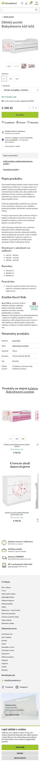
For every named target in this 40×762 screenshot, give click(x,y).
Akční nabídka (6, 637)
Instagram (24, 687)
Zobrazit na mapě (12, 714)
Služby (4, 607)
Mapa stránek (6, 620)
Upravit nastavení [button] (20, 758)
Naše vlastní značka (8, 594)
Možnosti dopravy (8, 600)
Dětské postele (9, 17)
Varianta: (6, 86)
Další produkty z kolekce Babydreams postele (18, 162)
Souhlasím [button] (20, 747)
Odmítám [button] (20, 753)
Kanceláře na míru (8, 647)
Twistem (15, 138)
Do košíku (20, 115)
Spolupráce (5, 654)
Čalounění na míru (8, 650)
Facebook (9, 687)
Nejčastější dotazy (8, 597)
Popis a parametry (10, 155)
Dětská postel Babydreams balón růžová (17, 445)
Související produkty (11, 169)
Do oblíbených (10, 122)
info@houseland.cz (12, 680)
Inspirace (5, 663)
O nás (4, 591)
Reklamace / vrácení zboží (11, 610)
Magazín (5, 660)
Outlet (4, 644)
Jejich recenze (12, 566)
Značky (4, 667)
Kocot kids (16, 341)
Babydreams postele (20, 346)
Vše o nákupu (6, 587)
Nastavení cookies (8, 623)
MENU (36, 3)
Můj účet (5, 670)
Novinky (4, 641)
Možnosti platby (7, 604)
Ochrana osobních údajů (10, 617)
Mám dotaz (34, 122)
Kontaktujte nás (7, 634)
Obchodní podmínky (8, 613)
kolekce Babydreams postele (22, 390)
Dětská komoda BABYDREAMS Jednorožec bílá (17, 513)
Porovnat (22, 122)
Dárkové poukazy (8, 657)
